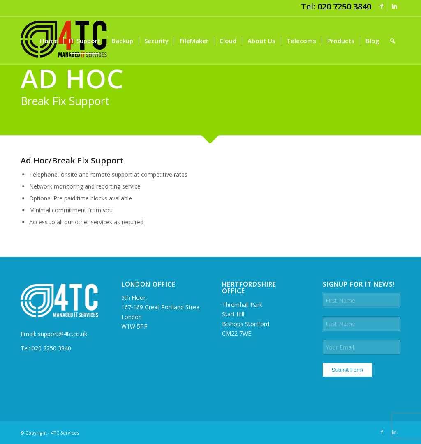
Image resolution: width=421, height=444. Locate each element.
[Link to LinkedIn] (394, 6)
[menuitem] (49, 40)
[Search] (392, 40)
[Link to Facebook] (382, 6)
